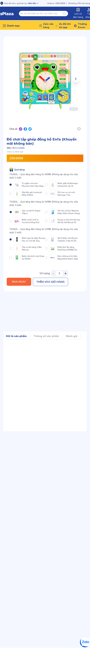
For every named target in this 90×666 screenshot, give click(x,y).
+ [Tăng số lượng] (65, 273)
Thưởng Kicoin (82, 25)
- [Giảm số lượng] (53, 273)
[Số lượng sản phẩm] (59, 273)
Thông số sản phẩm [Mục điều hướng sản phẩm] (46, 336)
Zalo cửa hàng (48, 25)
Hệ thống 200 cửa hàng (79, 3)
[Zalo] (85, 642)
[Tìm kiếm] (65, 13)
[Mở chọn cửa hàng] (33, 3)
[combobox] (41, 13)
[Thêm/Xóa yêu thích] (79, 129)
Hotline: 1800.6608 (56, 3)
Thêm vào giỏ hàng (50, 282)
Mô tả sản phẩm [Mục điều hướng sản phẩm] (16, 336)
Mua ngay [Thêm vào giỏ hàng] (19, 282)
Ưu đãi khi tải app (65, 25)
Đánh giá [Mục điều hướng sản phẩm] (71, 336)
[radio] (27, 184)
